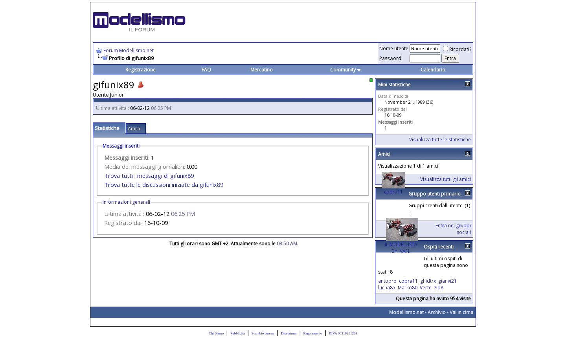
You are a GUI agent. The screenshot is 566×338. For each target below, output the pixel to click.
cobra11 (393, 191)
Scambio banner (263, 333)
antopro (387, 281)
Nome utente (393, 48)
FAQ (206, 69)
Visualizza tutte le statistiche (440, 139)
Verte (426, 287)
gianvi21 (447, 281)
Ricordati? (457, 49)
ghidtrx (428, 281)
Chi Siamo (216, 333)
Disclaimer (289, 333)
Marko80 (407, 287)
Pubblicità (237, 333)
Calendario (433, 69)
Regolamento (312, 333)
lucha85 (386, 287)
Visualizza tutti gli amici (445, 179)
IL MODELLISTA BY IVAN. (401, 247)
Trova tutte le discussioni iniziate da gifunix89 (163, 184)
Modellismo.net (406, 312)
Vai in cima (461, 312)
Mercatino (261, 69)
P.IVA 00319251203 (343, 333)
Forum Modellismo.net (128, 50)
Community (345, 69)
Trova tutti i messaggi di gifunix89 (149, 175)
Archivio (437, 312)
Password (390, 58)
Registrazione (140, 69)
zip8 (438, 287)
